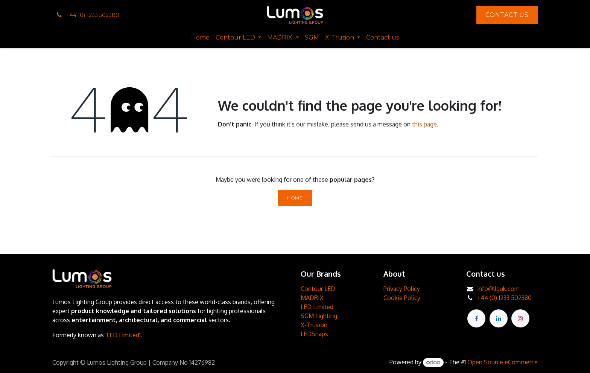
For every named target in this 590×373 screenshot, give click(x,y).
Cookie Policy (401, 297)
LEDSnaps (314, 334)
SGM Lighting (319, 316)
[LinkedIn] (499, 318)
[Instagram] (520, 318)
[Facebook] (476, 318)
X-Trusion (314, 325)
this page (424, 124)
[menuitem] (200, 37)
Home (295, 198)
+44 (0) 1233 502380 (504, 297)
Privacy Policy (401, 288)
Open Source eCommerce (502, 362)
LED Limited (122, 335)
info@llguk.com (498, 288)
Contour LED (318, 288)
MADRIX (312, 297)
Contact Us (507, 14)
